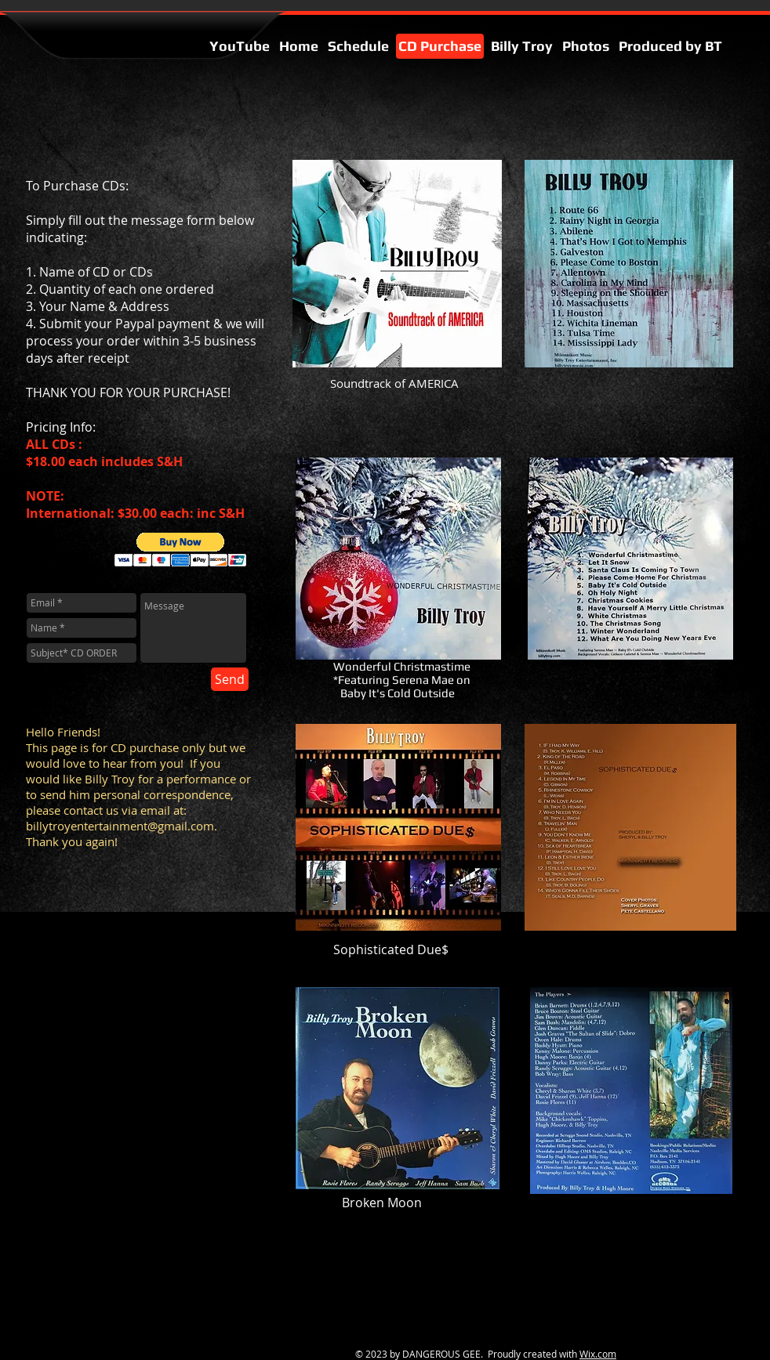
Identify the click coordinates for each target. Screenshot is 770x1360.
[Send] (230, 679)
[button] (181, 549)
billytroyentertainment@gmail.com (120, 826)
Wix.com (597, 1353)
